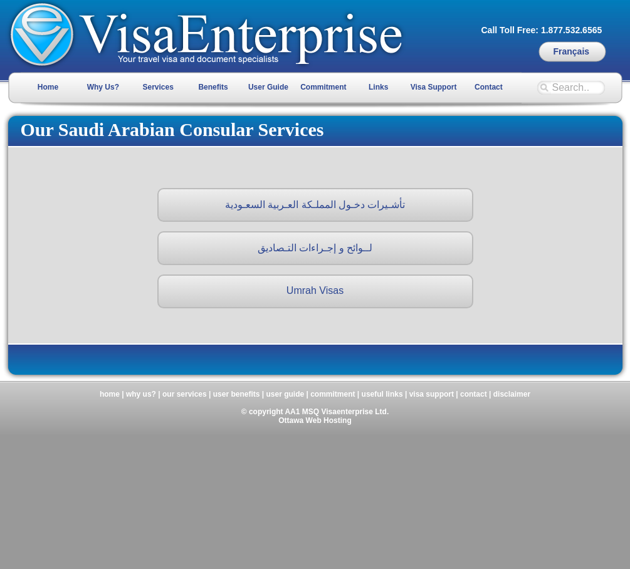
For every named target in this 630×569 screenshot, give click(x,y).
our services (184, 394)
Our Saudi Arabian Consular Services (172, 129)
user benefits (236, 394)
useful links (382, 394)
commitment (332, 394)
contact (473, 394)
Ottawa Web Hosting (314, 420)
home (110, 394)
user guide (285, 394)
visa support (431, 394)
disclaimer (511, 394)
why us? (141, 394)
